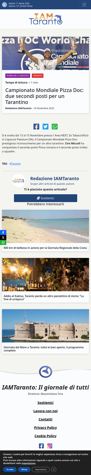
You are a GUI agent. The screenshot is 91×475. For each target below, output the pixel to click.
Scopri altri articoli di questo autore (54, 180)
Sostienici (45, 198)
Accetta (9, 469)
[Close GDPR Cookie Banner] (53, 469)
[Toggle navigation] (84, 4)
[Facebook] (3, 232)
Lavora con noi (45, 411)
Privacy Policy (45, 427)
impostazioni (28, 463)
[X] (3, 237)
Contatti (45, 419)
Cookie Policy (46, 436)
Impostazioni (41, 469)
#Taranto (15, 163)
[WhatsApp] (3, 242)
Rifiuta (24, 469)
